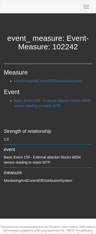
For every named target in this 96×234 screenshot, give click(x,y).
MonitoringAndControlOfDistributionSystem (48, 81)
